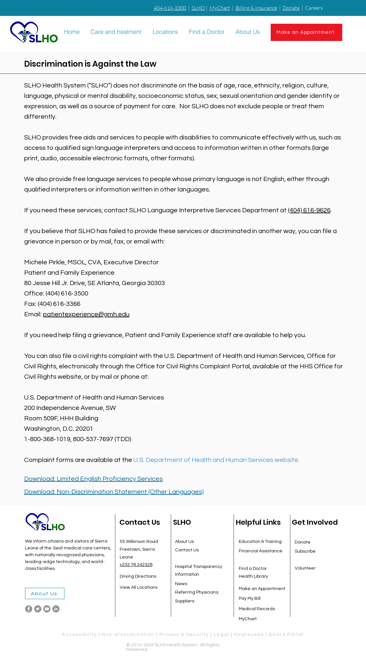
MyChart (220, 8)
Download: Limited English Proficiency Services (93, 479)
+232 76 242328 (136, 564)
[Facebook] (28, 608)
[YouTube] (46, 608)
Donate (291, 8)
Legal (222, 634)
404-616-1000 (170, 8)
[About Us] (44, 593)
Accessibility (79, 634)
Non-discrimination (128, 634)
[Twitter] (37, 608)
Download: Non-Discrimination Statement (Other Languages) (114, 492)
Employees (249, 634)
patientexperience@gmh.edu (86, 314)
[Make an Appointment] (306, 32)
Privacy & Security (184, 634)
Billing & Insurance (256, 8)
